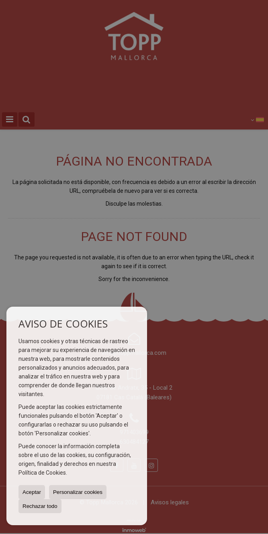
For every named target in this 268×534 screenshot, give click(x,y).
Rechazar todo (40, 506)
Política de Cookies (42, 472)
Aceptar (32, 492)
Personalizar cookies (77, 492)
